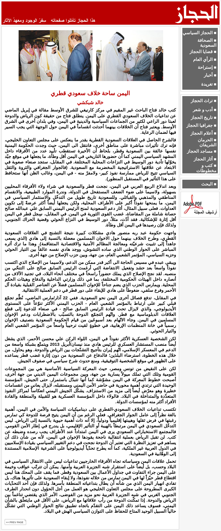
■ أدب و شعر (204, 109)
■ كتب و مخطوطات (206, 168)
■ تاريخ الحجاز (203, 117)
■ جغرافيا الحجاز (201, 125)
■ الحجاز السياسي (199, 32)
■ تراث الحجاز (203, 100)
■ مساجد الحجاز (201, 151)
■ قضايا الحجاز (203, 51)
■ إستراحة (207, 67)
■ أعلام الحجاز (203, 133)
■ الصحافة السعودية (206, 43)
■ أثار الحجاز (205, 159)
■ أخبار (210, 75)
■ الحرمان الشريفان (207, 142)
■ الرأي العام (204, 59)
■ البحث (208, 184)
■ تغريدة (208, 84)
